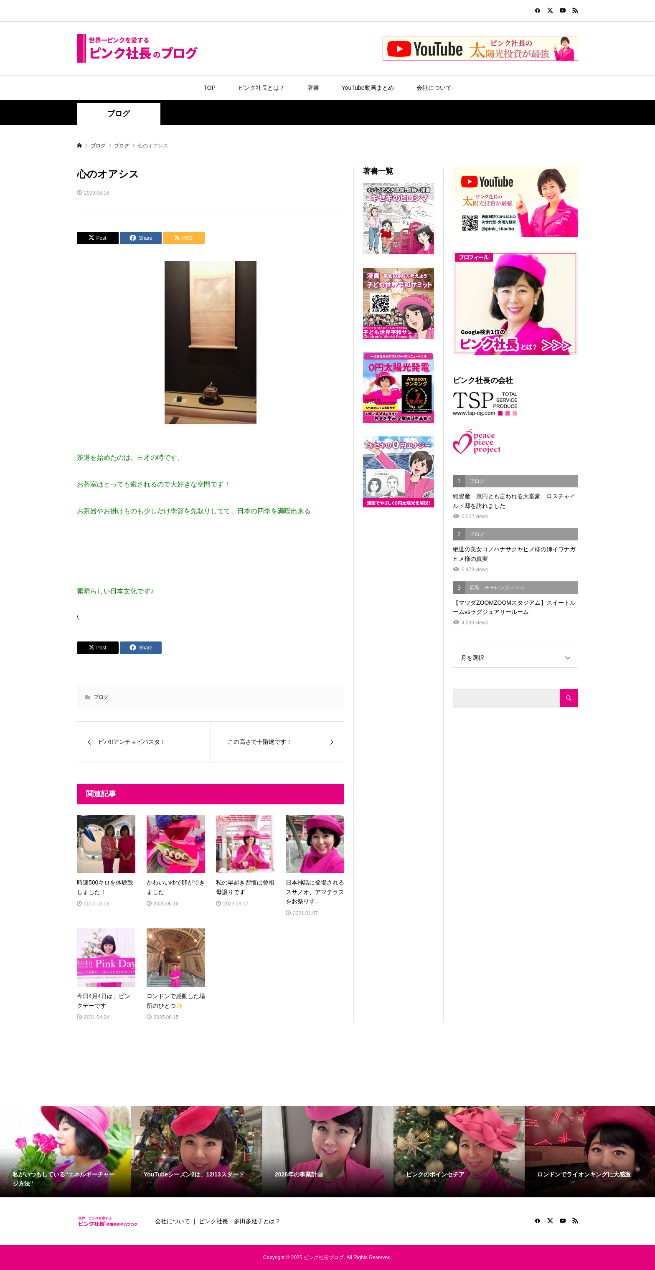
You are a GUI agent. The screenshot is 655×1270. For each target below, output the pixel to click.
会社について (434, 87)
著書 (313, 87)
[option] (65, 1152)
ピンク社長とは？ (261, 87)
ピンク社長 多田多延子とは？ (240, 1221)
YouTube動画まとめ (368, 87)
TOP (209, 87)
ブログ (118, 113)
